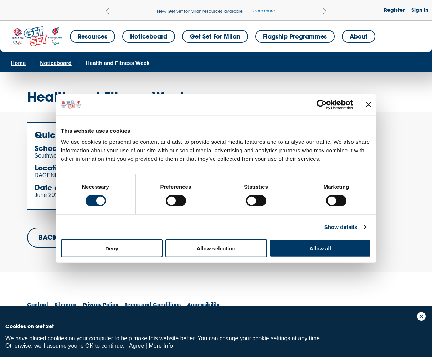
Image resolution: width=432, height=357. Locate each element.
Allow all (320, 248)
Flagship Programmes (295, 36)
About (358, 36)
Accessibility (203, 304)
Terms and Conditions (153, 304)
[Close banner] (368, 104)
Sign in (419, 9)
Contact (37, 304)
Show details (341, 227)
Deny (111, 248)
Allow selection (215, 248)
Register (394, 9)
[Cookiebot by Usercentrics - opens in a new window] (321, 104)
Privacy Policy (100, 304)
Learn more (263, 11)
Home (18, 63)
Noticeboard (148, 36)
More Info (161, 346)
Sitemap (65, 304)
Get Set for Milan (215, 36)
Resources (92, 36)
